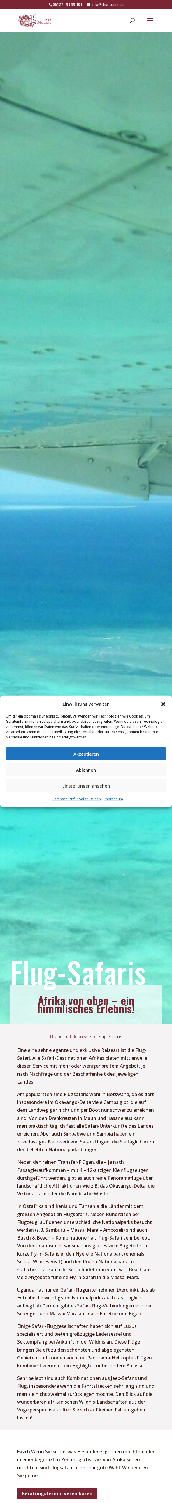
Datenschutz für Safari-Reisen (76, 799)
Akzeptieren (86, 754)
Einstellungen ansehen (86, 786)
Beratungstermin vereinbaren (57, 1493)
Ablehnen (86, 770)
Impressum (113, 799)
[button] (163, 704)
